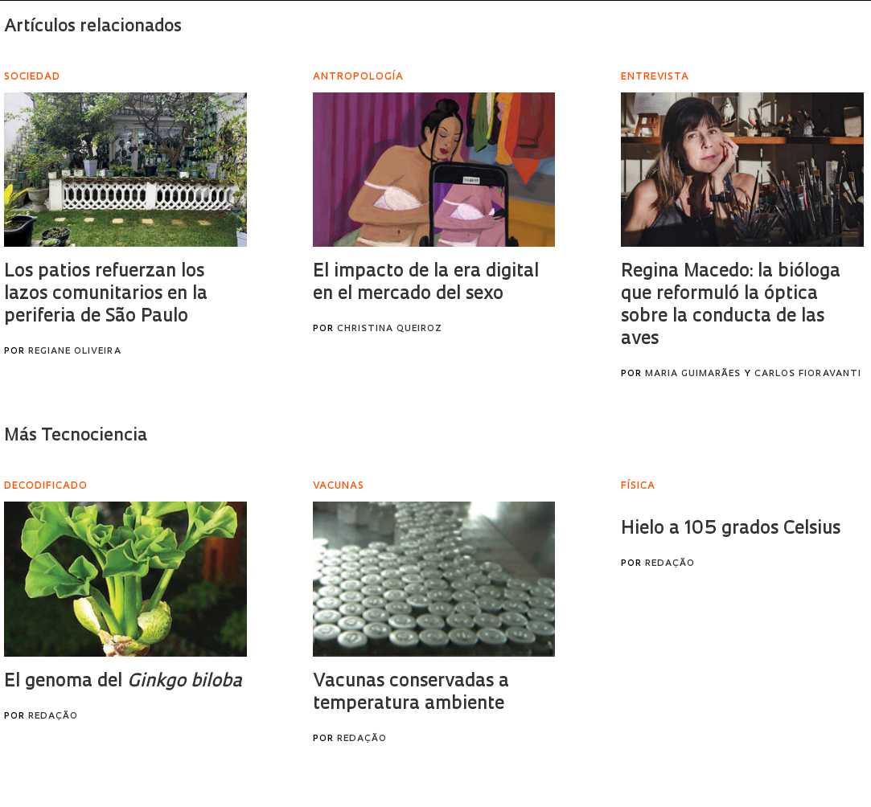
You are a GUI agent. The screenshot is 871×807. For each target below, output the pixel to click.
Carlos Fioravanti (807, 374)
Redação (53, 716)
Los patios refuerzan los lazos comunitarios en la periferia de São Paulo (105, 294)
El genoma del (123, 682)
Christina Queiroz (389, 329)
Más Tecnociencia (75, 436)
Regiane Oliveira (74, 351)
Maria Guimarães (693, 374)
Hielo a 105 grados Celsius (730, 529)
